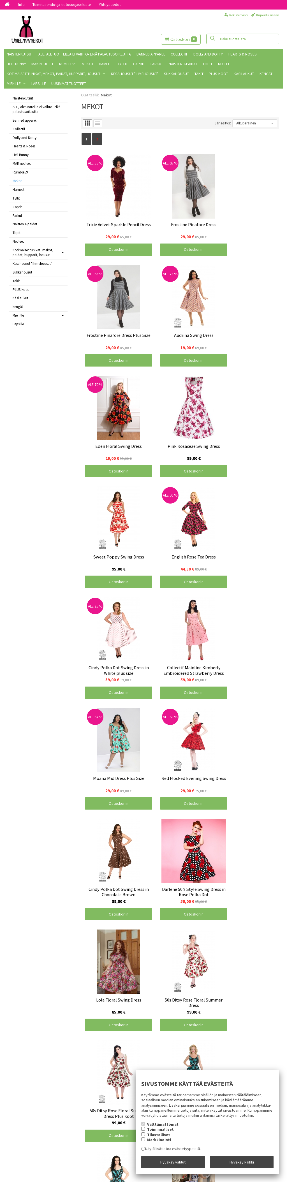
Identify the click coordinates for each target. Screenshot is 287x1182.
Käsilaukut (244, 73)
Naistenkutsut (20, 54)
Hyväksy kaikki (242, 1162)
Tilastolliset (158, 1135)
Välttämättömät (163, 1125)
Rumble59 (67, 63)
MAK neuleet (42, 63)
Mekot (88, 63)
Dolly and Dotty (208, 54)
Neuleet (225, 63)
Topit (207, 63)
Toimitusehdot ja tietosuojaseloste (62, 4)
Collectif (179, 54)
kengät (266, 73)
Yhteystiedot (110, 4)
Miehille (14, 83)
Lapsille (38, 83)
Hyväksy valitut (173, 1162)
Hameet (105, 63)
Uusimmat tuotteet (68, 83)
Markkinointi (159, 1140)
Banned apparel (150, 54)
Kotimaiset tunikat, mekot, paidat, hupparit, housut (53, 73)
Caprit (139, 63)
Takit (199, 73)
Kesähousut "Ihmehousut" (135, 73)
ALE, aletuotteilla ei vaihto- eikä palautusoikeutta (84, 54)
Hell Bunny (16, 63)
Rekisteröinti (238, 15)
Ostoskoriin (114, 240)
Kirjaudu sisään (267, 15)
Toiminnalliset (160, 1130)
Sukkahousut (176, 73)
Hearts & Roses (242, 54)
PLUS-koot (218, 73)
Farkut (157, 63)
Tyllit (123, 63)
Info (21, 4)
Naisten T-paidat (183, 63)
